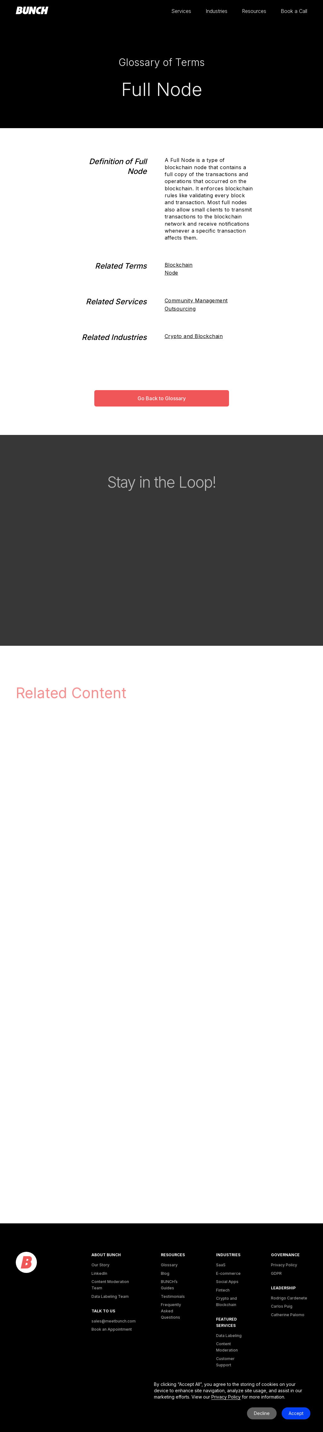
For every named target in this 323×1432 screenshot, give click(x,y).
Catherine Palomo (287, 1314)
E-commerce (228, 1273)
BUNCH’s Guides (169, 1284)
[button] (181, 11)
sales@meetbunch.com (113, 1321)
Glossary (169, 1265)
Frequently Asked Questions (171, 1311)
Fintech (223, 1290)
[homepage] (32, 11)
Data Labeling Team (110, 1296)
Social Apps (227, 1281)
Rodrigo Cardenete (289, 1298)
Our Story (100, 1265)
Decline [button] (262, 1413)
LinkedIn (99, 1273)
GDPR (276, 1273)
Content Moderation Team (110, 1284)
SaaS (221, 1265)
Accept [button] (296, 1413)
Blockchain (179, 265)
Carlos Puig (281, 1306)
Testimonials (173, 1296)
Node (171, 273)
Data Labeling (229, 1335)
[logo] (26, 1263)
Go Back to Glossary (162, 398)
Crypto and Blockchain (194, 336)
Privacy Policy (284, 1265)
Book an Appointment (111, 1329)
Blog (165, 1273)
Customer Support (225, 1361)
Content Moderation (227, 1346)
